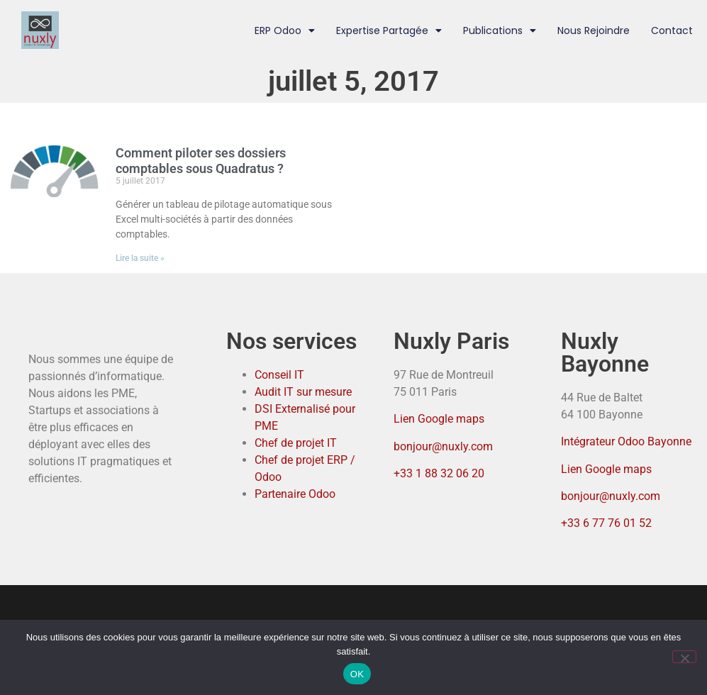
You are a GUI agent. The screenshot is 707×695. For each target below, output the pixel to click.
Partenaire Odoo (295, 494)
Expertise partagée (389, 30)
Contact (672, 30)
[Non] (684, 656)
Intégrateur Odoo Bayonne (626, 441)
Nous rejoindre (593, 30)
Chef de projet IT (296, 443)
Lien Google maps (439, 419)
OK (357, 674)
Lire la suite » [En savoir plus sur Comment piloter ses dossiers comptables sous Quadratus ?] (140, 258)
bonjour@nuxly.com (443, 446)
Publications (499, 30)
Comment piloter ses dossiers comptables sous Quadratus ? (201, 160)
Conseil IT (279, 375)
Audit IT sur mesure (303, 392)
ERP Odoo (285, 30)
